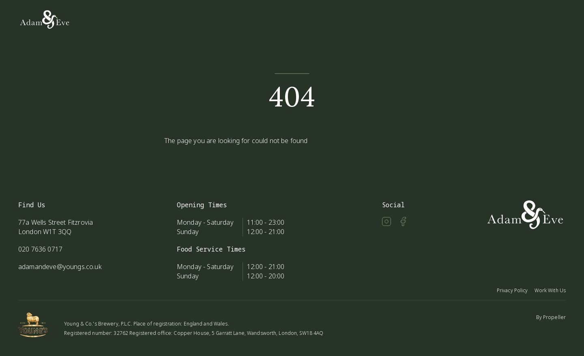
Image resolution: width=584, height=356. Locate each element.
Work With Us (550, 290)
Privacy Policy (512, 290)
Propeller (554, 317)
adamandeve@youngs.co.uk (60, 266)
